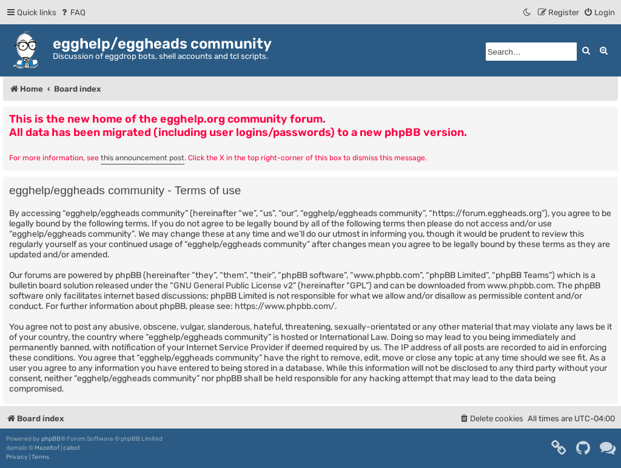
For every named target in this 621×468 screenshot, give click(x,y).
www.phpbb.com (520, 285)
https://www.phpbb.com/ (285, 306)
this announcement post (142, 158)
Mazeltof (47, 448)
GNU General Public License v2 (233, 285)
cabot (71, 448)
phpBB (51, 439)
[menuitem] (72, 12)
